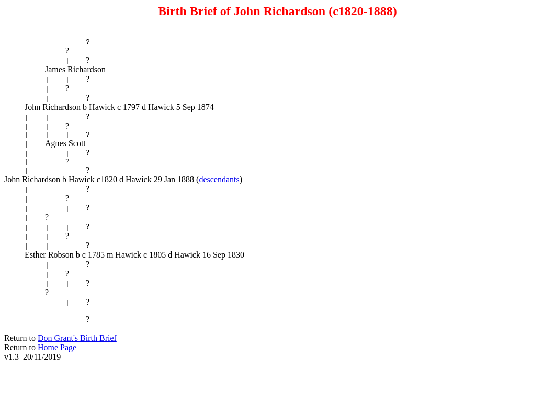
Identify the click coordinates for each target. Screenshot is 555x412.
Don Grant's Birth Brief (77, 344)
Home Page (57, 353)
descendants (219, 184)
